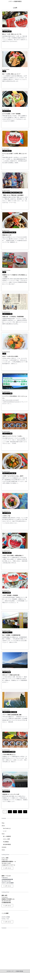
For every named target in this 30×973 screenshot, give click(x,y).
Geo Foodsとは (7, 828)
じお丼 (4, 31)
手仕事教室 (6, 841)
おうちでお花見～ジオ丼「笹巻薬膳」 (11, 113)
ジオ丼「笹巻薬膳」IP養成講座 (10, 595)
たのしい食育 (6, 839)
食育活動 (8, 513)
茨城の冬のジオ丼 (6, 235)
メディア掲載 (9, 192)
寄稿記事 (20, 192)
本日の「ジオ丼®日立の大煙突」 (10, 356)
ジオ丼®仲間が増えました (9, 754)
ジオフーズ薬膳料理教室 (15, 1)
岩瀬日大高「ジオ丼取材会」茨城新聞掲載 (13, 316)
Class (3, 833)
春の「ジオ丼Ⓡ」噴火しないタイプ (11, 74)
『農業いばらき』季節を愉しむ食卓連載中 (13, 195)
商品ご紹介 (9, 31)
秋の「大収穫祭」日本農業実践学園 (11, 635)
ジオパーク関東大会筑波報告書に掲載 (11, 714)
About (3, 825)
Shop (3, 823)
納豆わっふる (9, 632)
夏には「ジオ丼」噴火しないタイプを (11, 34)
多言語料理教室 (7, 844)
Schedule (4, 847)
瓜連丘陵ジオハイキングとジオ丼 (10, 794)
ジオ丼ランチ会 (6, 515)
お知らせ (4, 111)
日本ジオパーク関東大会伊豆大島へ (11, 675)
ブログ (8, 791)
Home (3, 849)
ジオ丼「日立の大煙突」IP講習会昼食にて (13, 555)
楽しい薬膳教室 (7, 836)
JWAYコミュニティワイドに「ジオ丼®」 (12, 436)
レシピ (4, 831)
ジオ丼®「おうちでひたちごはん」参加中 (12, 476)
